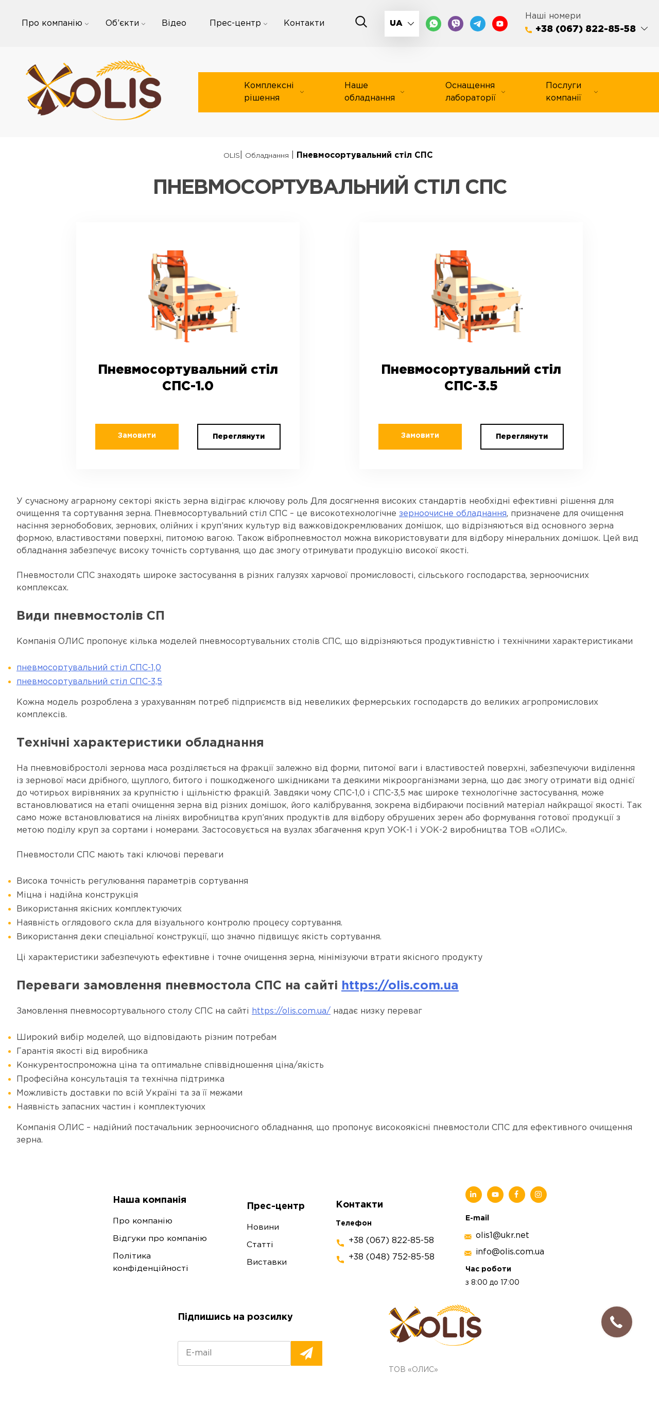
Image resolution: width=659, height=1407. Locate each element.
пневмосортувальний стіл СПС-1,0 (88, 648)
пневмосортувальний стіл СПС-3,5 (89, 662)
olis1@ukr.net (502, 1215)
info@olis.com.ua (510, 1232)
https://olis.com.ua (400, 965)
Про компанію (52, 23)
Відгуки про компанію (160, 1219)
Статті (260, 1225)
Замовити (153, 414)
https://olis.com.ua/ (291, 991)
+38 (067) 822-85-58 (585, 29)
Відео (174, 23)
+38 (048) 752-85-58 (392, 1237)
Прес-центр (235, 23)
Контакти (304, 23)
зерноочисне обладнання (453, 494)
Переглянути (234, 415)
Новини (263, 1208)
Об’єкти (122, 23)
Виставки (267, 1243)
